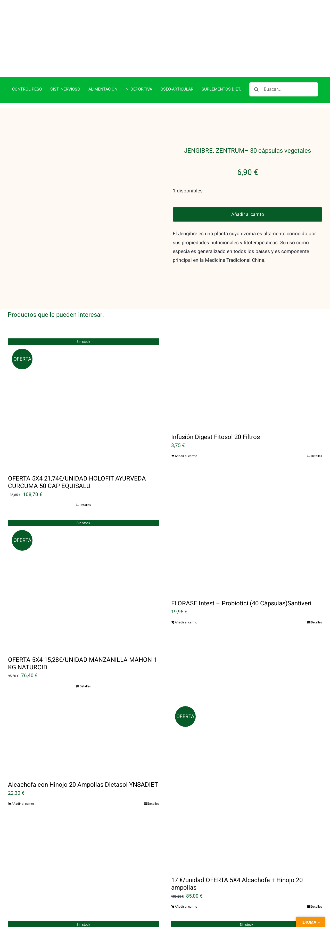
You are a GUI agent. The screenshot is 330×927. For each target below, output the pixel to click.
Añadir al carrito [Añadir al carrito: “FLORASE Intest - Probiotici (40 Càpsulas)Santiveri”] (186, 599)
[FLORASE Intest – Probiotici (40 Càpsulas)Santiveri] (246, 532)
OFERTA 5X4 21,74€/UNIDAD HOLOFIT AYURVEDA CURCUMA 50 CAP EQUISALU (77, 459)
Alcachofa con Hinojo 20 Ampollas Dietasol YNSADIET (83, 761)
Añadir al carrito (247, 191)
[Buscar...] (283, 66)
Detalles (85, 481)
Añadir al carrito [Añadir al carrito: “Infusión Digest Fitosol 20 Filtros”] (186, 432)
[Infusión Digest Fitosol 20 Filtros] (246, 358)
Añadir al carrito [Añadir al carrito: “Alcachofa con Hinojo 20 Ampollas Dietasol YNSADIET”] (23, 780)
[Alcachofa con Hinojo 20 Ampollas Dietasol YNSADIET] (83, 714)
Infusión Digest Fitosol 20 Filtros (215, 413)
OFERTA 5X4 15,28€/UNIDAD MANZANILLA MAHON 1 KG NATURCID (82, 640)
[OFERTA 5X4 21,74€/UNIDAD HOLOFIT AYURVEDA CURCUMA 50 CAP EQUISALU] (83, 379)
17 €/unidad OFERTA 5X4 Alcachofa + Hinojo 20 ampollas (237, 860)
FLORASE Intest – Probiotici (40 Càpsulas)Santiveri (241, 579)
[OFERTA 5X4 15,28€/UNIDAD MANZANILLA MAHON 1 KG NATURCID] (83, 560)
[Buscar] (256, 66)
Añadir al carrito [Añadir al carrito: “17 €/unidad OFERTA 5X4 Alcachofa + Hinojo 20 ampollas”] (186, 883)
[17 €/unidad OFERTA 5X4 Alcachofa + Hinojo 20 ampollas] (246, 762)
